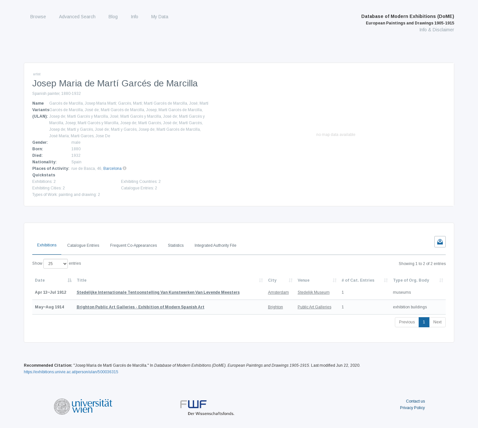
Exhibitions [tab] (46, 245)
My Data (159, 16)
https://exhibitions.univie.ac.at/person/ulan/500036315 (71, 372)
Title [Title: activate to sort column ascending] (81, 280)
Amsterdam (278, 292)
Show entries (56, 264)
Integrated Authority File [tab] (215, 245)
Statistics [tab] (176, 245)
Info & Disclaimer (436, 29)
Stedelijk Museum (314, 292)
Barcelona (112, 168)
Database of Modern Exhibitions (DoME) (407, 19)
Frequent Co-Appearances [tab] (133, 245)
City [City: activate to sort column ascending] (272, 280)
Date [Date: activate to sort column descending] (40, 280)
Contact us (415, 401)
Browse (38, 16)
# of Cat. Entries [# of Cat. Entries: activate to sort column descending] (358, 280)
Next (437, 322)
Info (134, 16)
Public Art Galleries (314, 307)
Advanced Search (77, 16)
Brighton (275, 307)
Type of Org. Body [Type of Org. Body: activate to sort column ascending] (411, 280)
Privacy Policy (412, 408)
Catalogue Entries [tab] (83, 245)
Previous (407, 322)
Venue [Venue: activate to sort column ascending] (303, 280)
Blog (113, 16)
